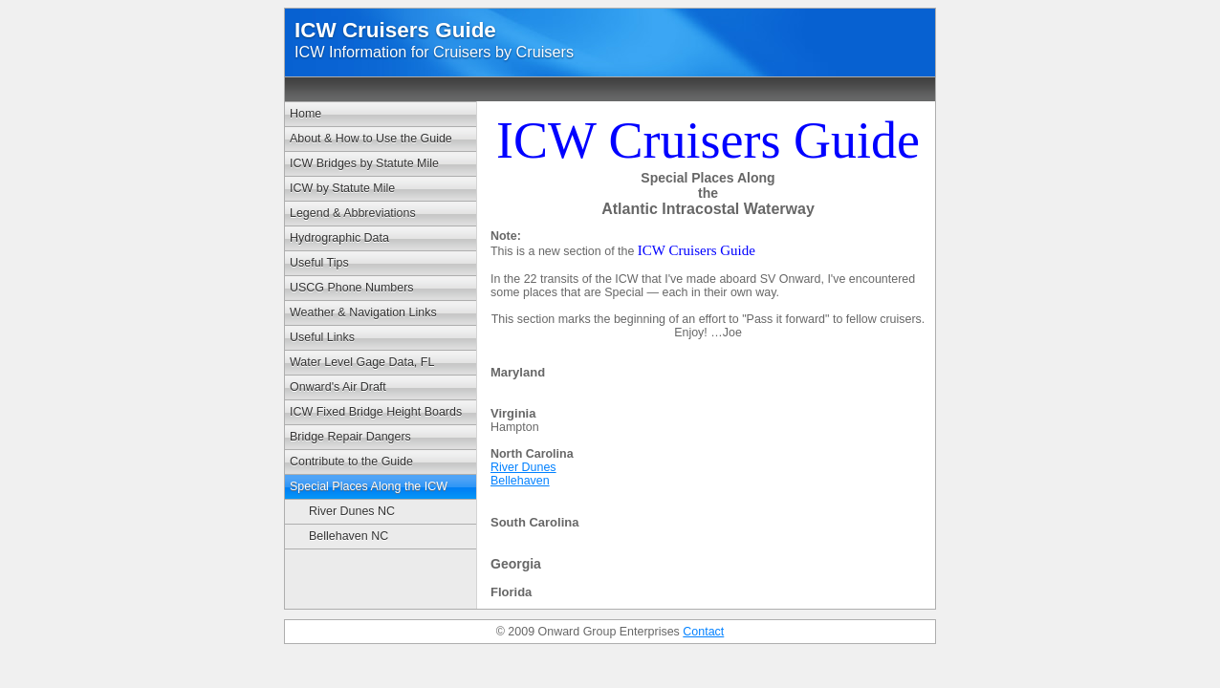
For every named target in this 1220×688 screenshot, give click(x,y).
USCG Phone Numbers (352, 287)
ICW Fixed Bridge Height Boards (376, 412)
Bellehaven (520, 480)
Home (305, 113)
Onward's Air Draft (338, 387)
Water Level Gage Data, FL (362, 362)
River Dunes (523, 467)
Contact (703, 631)
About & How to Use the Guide (371, 138)
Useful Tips (319, 262)
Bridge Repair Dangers (350, 436)
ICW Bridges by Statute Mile (364, 163)
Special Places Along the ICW (368, 486)
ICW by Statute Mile (342, 188)
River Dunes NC (352, 511)
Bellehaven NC (348, 536)
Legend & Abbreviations (353, 213)
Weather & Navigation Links (363, 312)
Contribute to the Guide (351, 461)
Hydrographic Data (339, 238)
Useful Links (322, 337)
